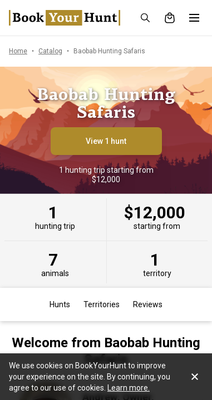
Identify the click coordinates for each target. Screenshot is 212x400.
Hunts (60, 304)
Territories (101, 304)
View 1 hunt (106, 141)
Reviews (147, 304)
